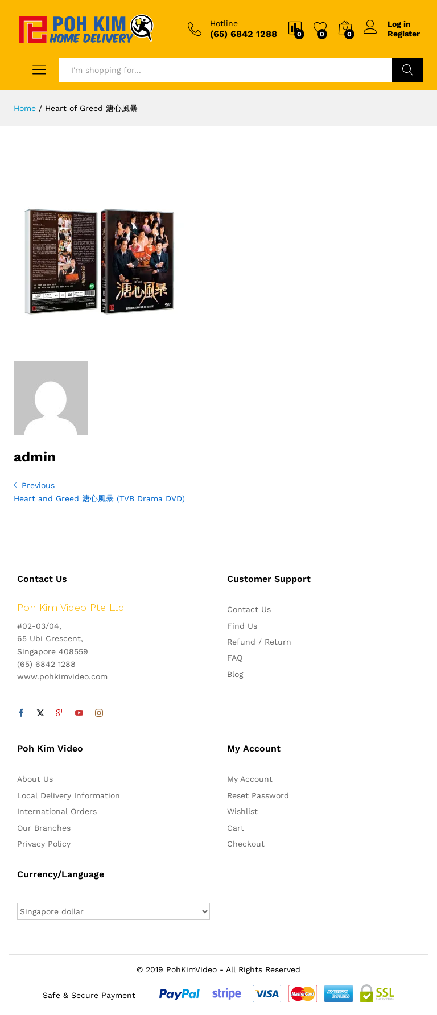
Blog (235, 674)
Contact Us (249, 609)
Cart (235, 827)
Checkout (246, 843)
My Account (250, 778)
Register (403, 33)
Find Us (242, 625)
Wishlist (242, 811)
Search (407, 70)
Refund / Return (259, 641)
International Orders (57, 811)
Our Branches (44, 827)
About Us (35, 778)
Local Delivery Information (68, 795)
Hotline (224, 23)
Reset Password (258, 795)
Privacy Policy (44, 843)
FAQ (234, 657)
